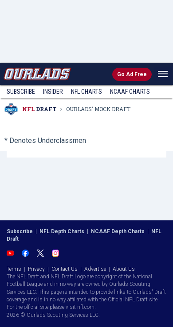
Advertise (95, 269)
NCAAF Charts (130, 91)
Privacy (36, 269)
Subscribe (21, 91)
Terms (14, 269)
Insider (53, 91)
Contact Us (64, 269)
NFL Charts (86, 91)
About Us (124, 269)
